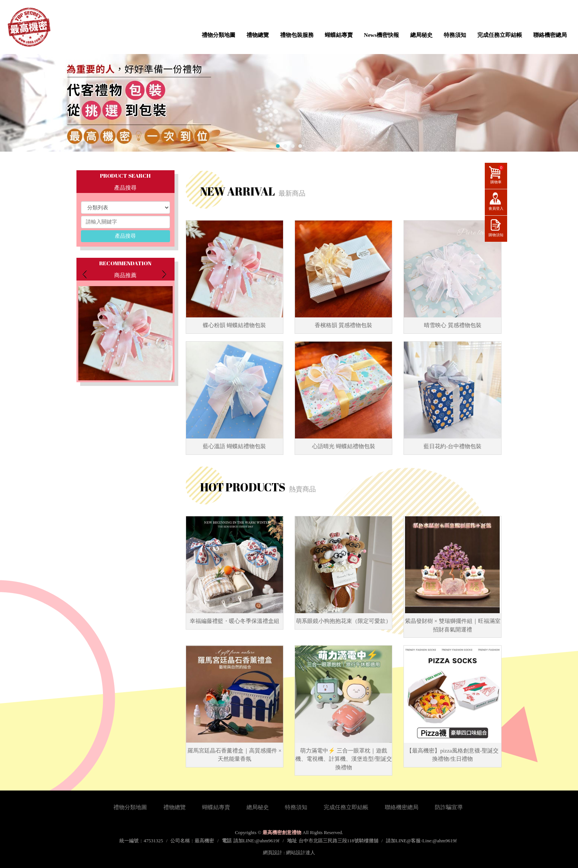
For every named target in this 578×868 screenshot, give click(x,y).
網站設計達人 (300, 852)
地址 (292, 840)
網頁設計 (272, 852)
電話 (227, 840)
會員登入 (496, 208)
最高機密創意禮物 (29, 27)
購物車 (497, 174)
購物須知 (496, 235)
